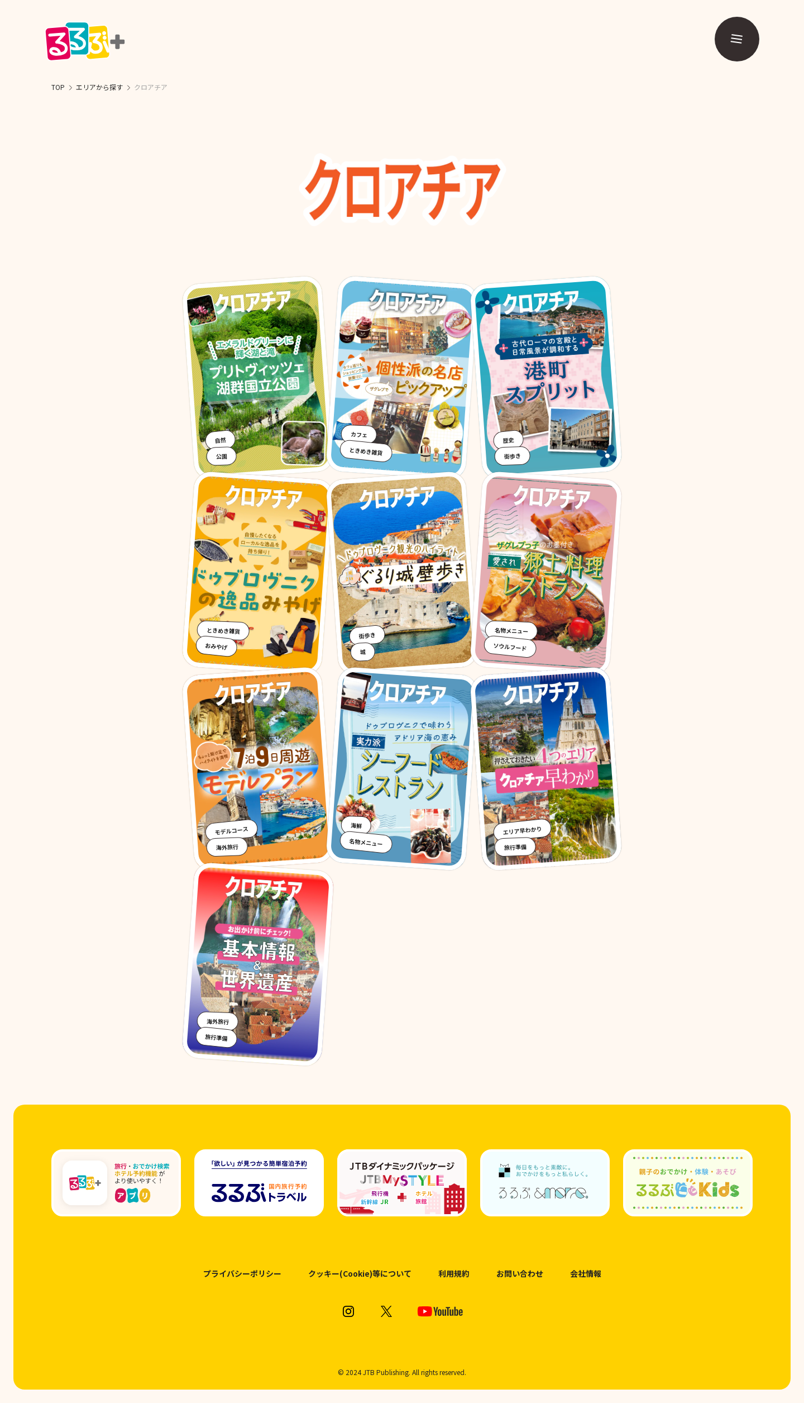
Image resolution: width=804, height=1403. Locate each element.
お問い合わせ (519, 1273)
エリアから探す (99, 87)
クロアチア (151, 87)
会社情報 (585, 1273)
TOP (58, 87)
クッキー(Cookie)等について (359, 1273)
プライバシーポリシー (242, 1273)
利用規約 (454, 1273)
